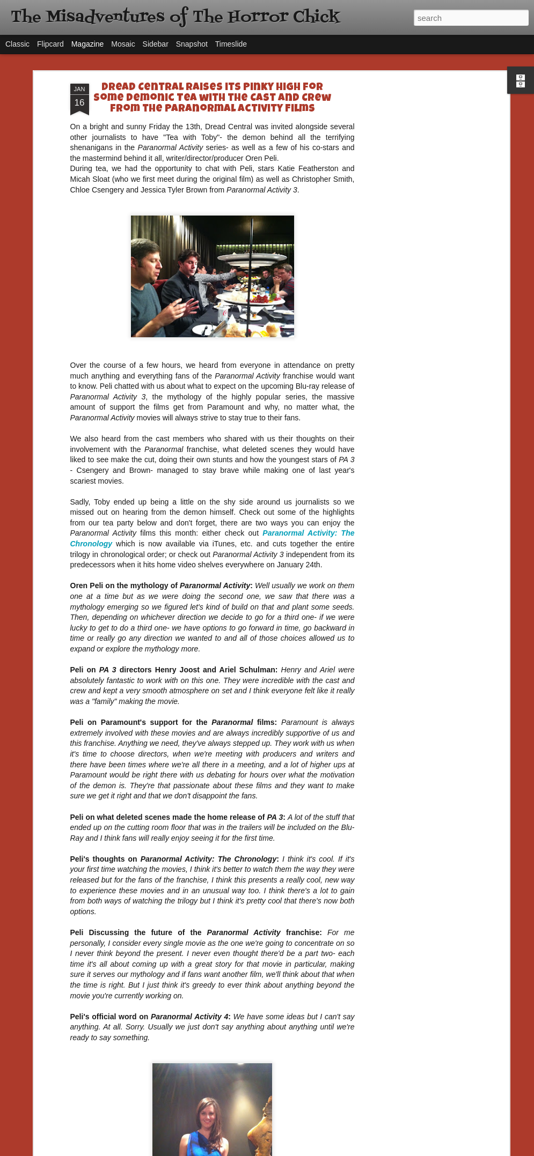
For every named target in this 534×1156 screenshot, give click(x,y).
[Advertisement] (413, 252)
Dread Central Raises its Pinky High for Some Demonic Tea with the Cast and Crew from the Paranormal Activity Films (212, 99)
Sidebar (156, 44)
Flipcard (50, 44)
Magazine (87, 44)
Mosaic (123, 44)
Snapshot (192, 44)
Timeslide (231, 44)
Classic (17, 44)
